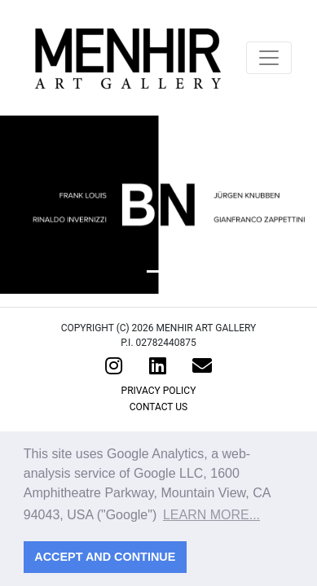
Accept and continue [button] (104, 556)
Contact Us (158, 407)
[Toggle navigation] (269, 58)
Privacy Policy (158, 390)
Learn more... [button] (211, 515)
